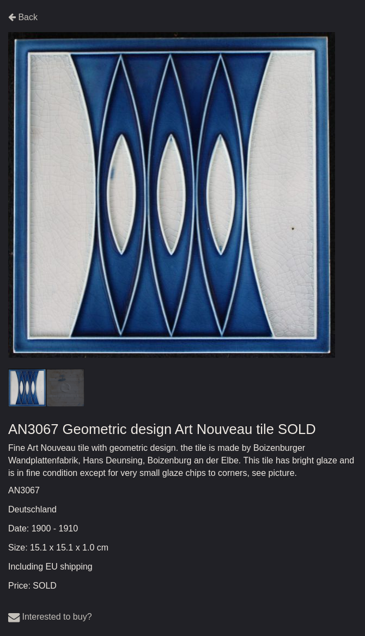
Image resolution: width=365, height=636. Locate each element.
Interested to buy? (50, 616)
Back (23, 17)
